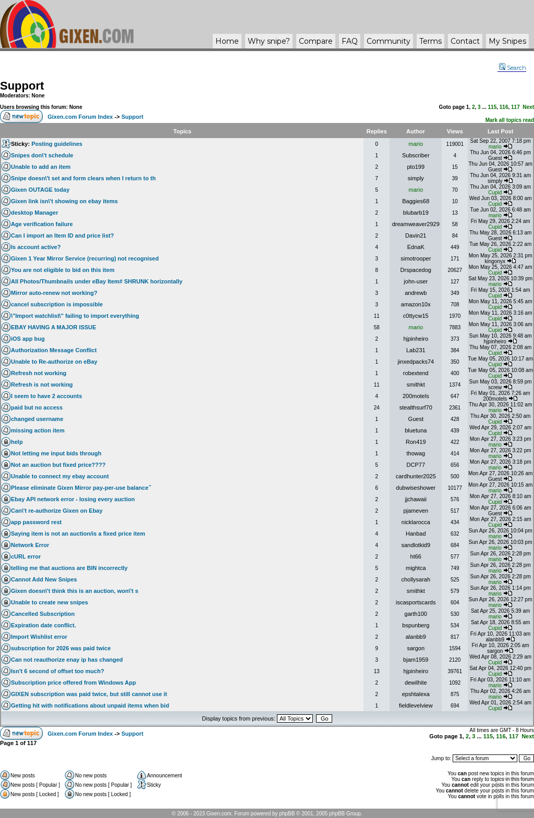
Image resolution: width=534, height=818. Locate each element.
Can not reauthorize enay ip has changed (67, 659)
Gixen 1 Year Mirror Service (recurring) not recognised (85, 258)
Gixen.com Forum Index (80, 117)
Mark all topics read (510, 120)
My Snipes (507, 41)
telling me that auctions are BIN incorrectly (69, 568)
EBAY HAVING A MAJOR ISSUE (53, 327)
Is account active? (35, 247)
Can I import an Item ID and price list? (62, 235)
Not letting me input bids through (56, 453)
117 (515, 107)
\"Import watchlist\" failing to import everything (75, 316)
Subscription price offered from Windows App (73, 682)
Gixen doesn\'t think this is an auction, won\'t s (74, 591)
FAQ (350, 41)
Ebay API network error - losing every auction (73, 499)
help (17, 442)
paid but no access (37, 407)
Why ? (269, 41)
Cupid (495, 192)
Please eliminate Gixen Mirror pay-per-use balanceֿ (80, 488)
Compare (316, 41)
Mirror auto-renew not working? (54, 293)
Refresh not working (38, 373)
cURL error (26, 556)
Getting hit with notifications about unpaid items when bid (90, 705)
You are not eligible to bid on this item (62, 270)
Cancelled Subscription (43, 614)
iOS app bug (28, 339)
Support (22, 85)
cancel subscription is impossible (57, 304)
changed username (37, 419)
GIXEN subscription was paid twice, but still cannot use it (89, 694)
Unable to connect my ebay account (60, 476)
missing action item (38, 430)
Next (528, 107)
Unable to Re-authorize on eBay (54, 361)
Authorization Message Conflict (53, 350)
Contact (465, 41)
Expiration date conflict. (43, 625)
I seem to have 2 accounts (46, 396)
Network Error (30, 545)
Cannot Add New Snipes (44, 579)
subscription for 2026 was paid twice (61, 648)
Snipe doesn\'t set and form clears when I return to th (83, 178)
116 (504, 107)
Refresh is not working (42, 384)
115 (492, 107)
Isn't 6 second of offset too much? (57, 671)
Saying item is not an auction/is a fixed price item (78, 533)
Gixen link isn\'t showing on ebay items (64, 201)
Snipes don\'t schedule (42, 155)
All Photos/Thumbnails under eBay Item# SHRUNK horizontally (97, 281)
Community (388, 41)
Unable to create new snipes (49, 602)
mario (416, 144)
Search (512, 67)
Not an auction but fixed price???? (58, 465)
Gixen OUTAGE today (40, 190)
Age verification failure (42, 224)
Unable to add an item (40, 167)
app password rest (36, 522)
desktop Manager (34, 212)
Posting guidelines (56, 144)
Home (227, 41)
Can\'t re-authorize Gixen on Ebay (57, 510)
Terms (430, 41)
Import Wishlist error (39, 637)
